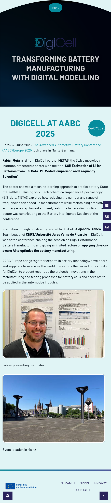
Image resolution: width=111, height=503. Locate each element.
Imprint (85, 483)
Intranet (67, 483)
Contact (83, 490)
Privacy (100, 483)
